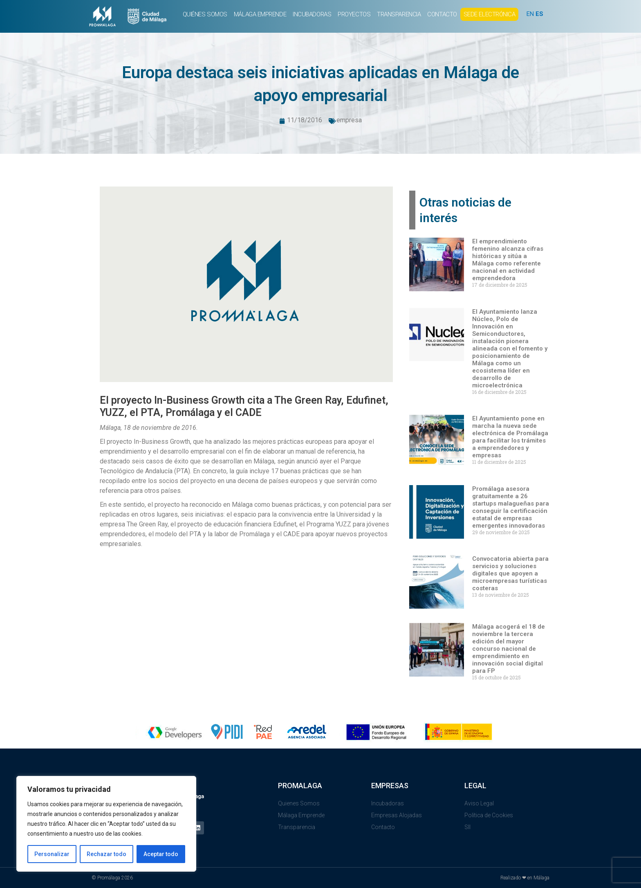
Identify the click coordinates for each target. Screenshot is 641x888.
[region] (106, 824)
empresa (349, 120)
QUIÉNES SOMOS (205, 14)
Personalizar (51, 854)
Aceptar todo (160, 854)
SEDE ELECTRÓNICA (489, 14)
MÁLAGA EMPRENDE (260, 14)
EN (530, 14)
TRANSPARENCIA (399, 14)
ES (539, 14)
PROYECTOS (354, 14)
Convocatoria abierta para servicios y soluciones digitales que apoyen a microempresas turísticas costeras (510, 573)
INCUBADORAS (312, 14)
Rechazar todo (106, 854)
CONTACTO (442, 14)
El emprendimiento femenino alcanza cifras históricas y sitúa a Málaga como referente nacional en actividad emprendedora (507, 260)
